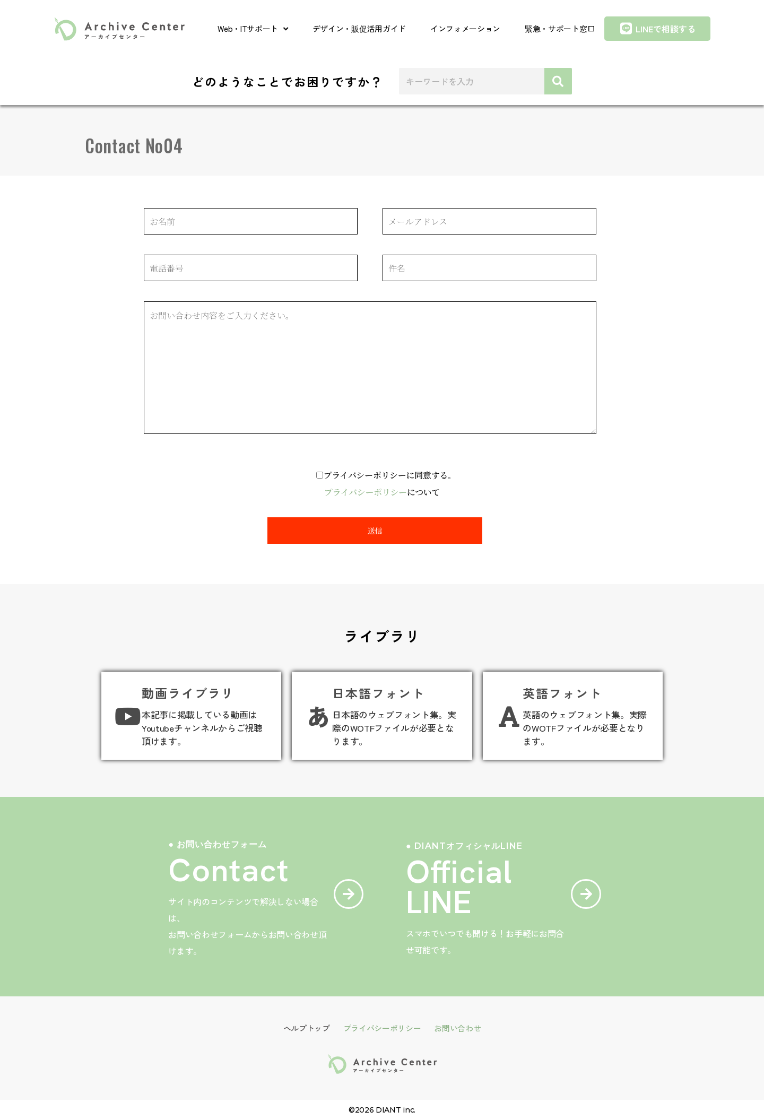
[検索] (558, 81)
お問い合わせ (457, 1028)
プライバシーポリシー (365, 492)
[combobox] (471, 81)
